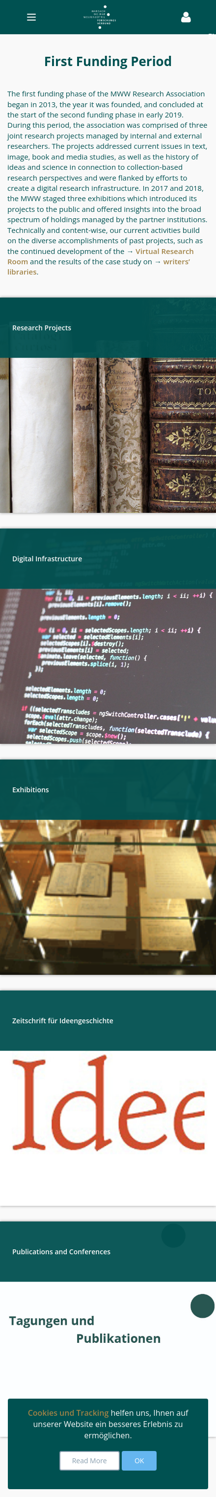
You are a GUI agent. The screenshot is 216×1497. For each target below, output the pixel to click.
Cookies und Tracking (68, 1412)
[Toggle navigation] (92, 17)
